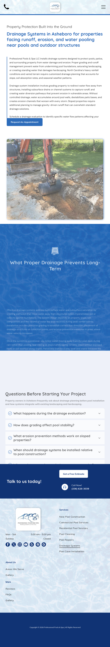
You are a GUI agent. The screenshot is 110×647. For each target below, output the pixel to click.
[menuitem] (81, 516)
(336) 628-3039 (80, 488)
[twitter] (14, 544)
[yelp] (32, 544)
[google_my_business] (44, 544)
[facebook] (8, 544)
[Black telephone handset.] (6, 10)
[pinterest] (38, 544)
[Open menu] (103, 7)
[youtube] (26, 544)
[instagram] (20, 544)
